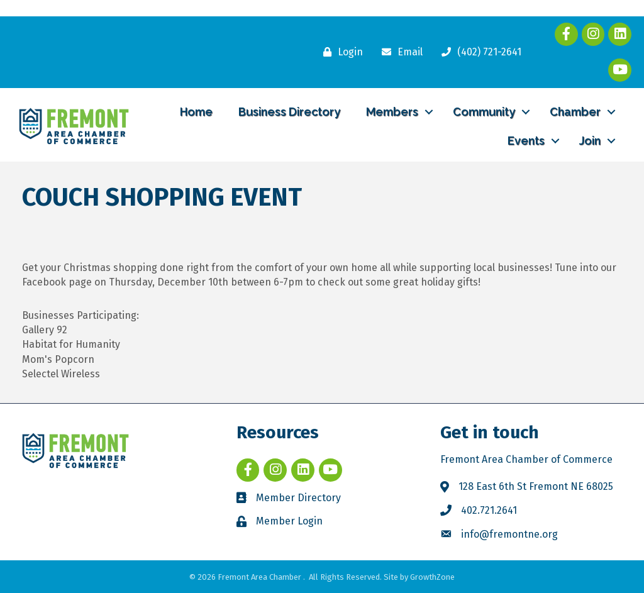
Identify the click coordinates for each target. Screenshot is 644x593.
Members (392, 111)
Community (484, 111)
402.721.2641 (489, 510)
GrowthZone (432, 577)
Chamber (575, 111)
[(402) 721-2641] (478, 52)
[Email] (399, 52)
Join (590, 140)
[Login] (340, 52)
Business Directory (289, 111)
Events (526, 140)
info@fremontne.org (509, 534)
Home (196, 111)
